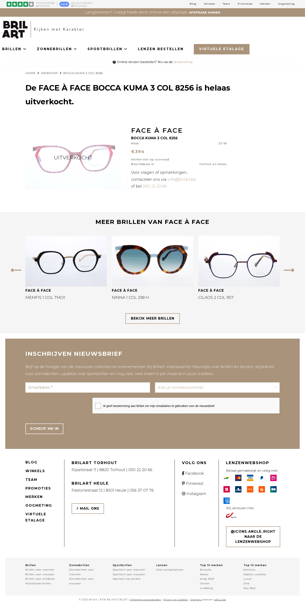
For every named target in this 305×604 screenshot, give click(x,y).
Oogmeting (286, 4)
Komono (249, 569)
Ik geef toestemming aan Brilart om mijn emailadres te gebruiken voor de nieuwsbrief (158, 406)
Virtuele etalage (35, 517)
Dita (247, 583)
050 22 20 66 (155, 186)
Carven (205, 583)
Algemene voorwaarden (145, 599)
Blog (193, 4)
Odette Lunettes (255, 574)
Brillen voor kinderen (40, 578)
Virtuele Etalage (221, 49)
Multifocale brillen (38, 583)
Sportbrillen (122, 565)
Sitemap (195, 599)
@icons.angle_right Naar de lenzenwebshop (253, 537)
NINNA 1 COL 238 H (130, 297)
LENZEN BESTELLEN (161, 49)
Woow (204, 574)
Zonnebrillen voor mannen (81, 572)
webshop (49, 73)
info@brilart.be (182, 179)
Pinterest (193, 483)
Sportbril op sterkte (126, 578)
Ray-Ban (250, 588)
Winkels (209, 4)
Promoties (245, 4)
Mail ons (87, 508)
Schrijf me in (44, 429)
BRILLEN (14, 49)
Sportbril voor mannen (129, 569)
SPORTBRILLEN (107, 49)
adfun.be (220, 599)
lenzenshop (183, 62)
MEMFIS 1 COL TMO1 (45, 297)
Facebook (193, 473)
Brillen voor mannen (39, 569)
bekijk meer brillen (152, 318)
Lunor (248, 578)
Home (30, 73)
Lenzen (161, 565)
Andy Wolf (207, 578)
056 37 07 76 (142, 490)
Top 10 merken (211, 565)
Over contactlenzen (170, 569)
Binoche (205, 569)
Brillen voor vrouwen (40, 574)
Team (226, 4)
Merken (265, 4)
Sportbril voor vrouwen (129, 574)
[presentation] (57, 406)
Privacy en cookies (176, 599)
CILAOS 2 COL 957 (216, 297)
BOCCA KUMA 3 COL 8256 (83, 73)
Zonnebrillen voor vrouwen (81, 581)
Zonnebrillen (79, 565)
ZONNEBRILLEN (57, 49)
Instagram (194, 493)
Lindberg (206, 588)
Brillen (30, 565)
